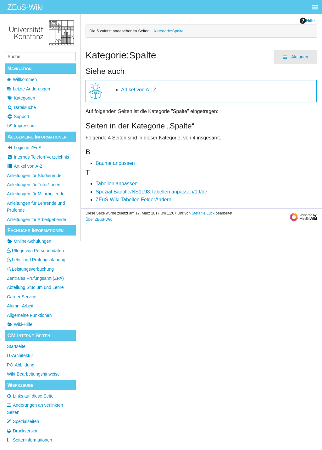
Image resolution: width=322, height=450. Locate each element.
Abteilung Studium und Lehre (35, 287)
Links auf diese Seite (33, 395)
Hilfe (307, 21)
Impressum (21, 125)
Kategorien (21, 97)
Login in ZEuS (24, 147)
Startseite (16, 346)
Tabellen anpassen (116, 183)
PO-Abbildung (20, 364)
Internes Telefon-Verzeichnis (38, 157)
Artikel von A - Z (138, 89)
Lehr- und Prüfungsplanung (36, 259)
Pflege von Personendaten (35, 250)
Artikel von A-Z (24, 166)
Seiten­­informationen (32, 439)
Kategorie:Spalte (169, 31)
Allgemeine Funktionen (29, 315)
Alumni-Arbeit (20, 305)
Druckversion (26, 430)
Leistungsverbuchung (30, 269)
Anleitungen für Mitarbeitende (35, 193)
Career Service (21, 296)
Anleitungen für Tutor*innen (33, 184)
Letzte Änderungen (31, 88)
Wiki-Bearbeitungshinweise (33, 374)
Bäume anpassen (115, 163)
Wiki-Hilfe (19, 324)
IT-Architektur (20, 355)
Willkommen (25, 79)
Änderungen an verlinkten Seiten (35, 409)
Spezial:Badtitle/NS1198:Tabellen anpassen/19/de (151, 191)
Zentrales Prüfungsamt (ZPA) (35, 278)
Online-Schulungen (29, 241)
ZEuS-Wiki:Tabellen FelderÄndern (133, 199)
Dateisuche (21, 107)
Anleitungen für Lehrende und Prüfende (36, 207)
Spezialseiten (26, 421)
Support (18, 116)
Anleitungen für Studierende (34, 175)
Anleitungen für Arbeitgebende (36, 219)
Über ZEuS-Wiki (99, 219)
